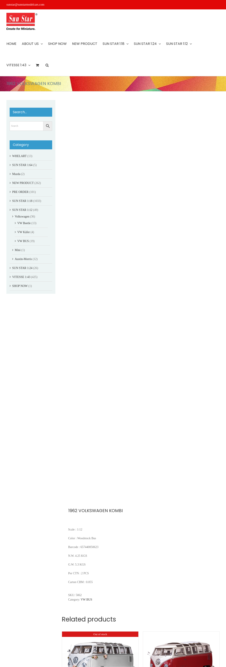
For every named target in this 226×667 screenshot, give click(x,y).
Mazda (16, 174)
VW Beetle (24, 223)
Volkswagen (22, 216)
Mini (18, 250)
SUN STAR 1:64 (22, 165)
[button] (47, 65)
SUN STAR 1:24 (22, 268)
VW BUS (86, 599)
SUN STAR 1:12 (22, 210)
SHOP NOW (20, 286)
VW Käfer (23, 232)
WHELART (19, 156)
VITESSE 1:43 (21, 277)
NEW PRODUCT (23, 183)
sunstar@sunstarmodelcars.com (25, 4)
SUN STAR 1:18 (22, 201)
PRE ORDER (20, 192)
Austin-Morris (23, 259)
